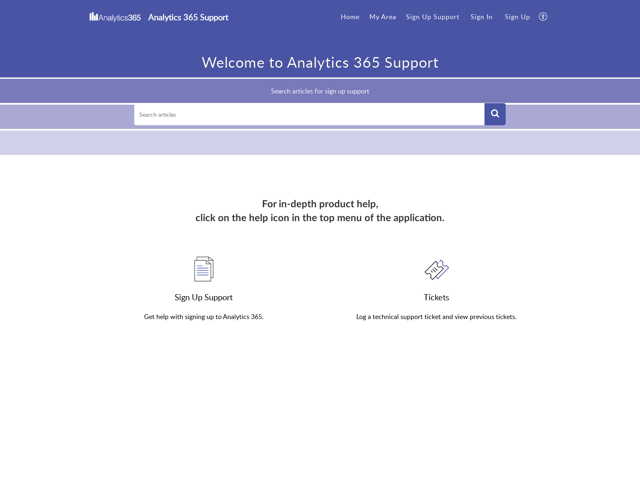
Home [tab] (350, 16)
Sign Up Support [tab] (433, 16)
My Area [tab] (382, 16)
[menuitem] (482, 17)
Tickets (436, 297)
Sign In (482, 16)
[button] (495, 114)
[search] (309, 114)
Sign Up (517, 16)
